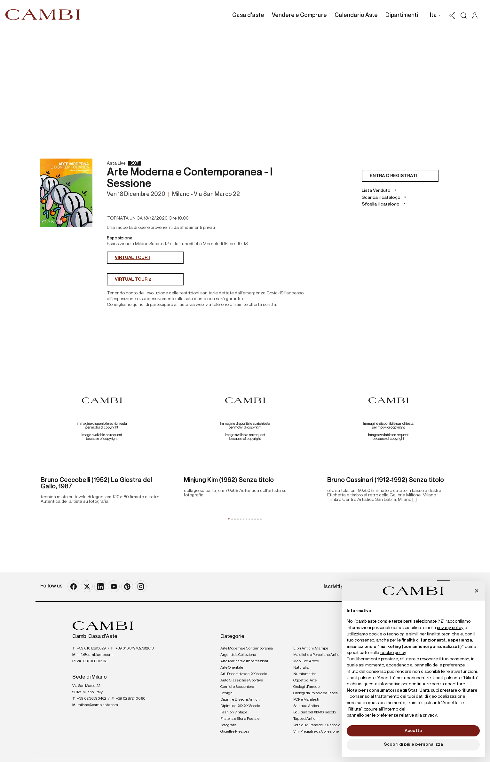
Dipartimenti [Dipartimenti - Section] (401, 15)
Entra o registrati (393, 176)
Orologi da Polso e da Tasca (315, 693)
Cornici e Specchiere (237, 687)
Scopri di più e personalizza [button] (413, 744)
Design (226, 693)
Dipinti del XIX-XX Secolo (240, 706)
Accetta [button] (413, 730)
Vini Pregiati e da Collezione (316, 732)
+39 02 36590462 (91, 699)
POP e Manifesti (306, 700)
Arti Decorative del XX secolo (243, 674)
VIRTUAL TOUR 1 (132, 257)
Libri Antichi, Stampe (310, 648)
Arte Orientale (231, 668)
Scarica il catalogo (381, 197)
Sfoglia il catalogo (381, 204)
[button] (433, 15)
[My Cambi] (476, 15)
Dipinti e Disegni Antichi (240, 700)
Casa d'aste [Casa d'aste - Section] (248, 15)
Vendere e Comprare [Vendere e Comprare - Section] (299, 15)
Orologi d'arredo (306, 687)
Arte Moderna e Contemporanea (246, 648)
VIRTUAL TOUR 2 (133, 279)
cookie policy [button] (393, 652)
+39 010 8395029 (91, 648)
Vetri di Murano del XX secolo (316, 725)
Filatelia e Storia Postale (239, 719)
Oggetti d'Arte (305, 680)
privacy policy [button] (450, 628)
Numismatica (305, 674)
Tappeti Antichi (306, 719)
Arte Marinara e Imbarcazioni (244, 661)
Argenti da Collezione (238, 655)
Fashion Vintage (233, 712)
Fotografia (228, 725)
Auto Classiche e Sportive (241, 680)
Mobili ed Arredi (306, 661)
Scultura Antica (306, 706)
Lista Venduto (376, 190)
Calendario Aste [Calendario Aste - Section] (356, 15)
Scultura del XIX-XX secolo (314, 712)
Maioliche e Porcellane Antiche (318, 655)
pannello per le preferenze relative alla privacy (392, 715)
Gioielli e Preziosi (234, 732)
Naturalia (301, 668)
